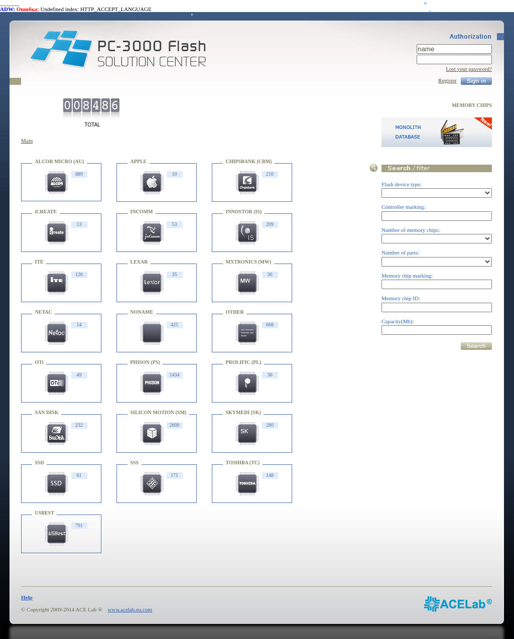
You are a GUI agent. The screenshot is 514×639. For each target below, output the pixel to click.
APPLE (139, 161)
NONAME (142, 312)
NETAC (43, 312)
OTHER (235, 312)
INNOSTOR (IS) (244, 211)
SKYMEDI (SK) (243, 412)
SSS (135, 462)
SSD (39, 462)
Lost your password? (469, 69)
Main (27, 141)
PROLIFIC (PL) (244, 362)
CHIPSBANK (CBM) (249, 161)
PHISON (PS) (145, 362)
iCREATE (46, 211)
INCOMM (142, 211)
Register (447, 80)
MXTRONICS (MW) (249, 262)
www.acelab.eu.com (129, 609)
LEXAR (139, 262)
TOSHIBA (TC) (243, 462)
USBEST (44, 513)
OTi (39, 362)
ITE (39, 262)
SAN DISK (47, 412)
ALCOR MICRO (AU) (59, 161)
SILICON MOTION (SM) (159, 412)
